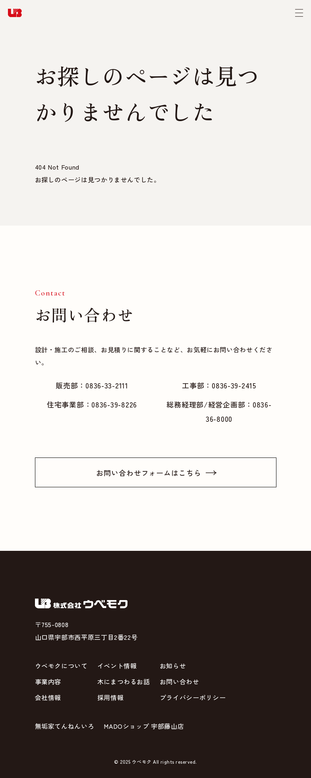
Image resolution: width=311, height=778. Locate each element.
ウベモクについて (61, 665)
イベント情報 (117, 665)
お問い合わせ (179, 681)
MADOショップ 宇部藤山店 (144, 726)
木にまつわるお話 (123, 681)
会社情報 (48, 697)
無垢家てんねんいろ (65, 726)
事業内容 (48, 681)
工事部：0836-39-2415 (219, 385)
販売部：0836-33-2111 (92, 385)
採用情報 (110, 697)
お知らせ (173, 665)
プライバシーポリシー (193, 697)
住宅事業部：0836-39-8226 (92, 404)
